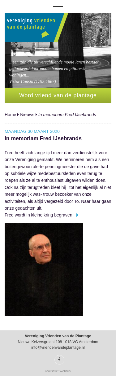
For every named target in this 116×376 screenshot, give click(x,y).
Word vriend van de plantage (58, 95)
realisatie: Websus (58, 371)
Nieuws (27, 114)
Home (10, 114)
